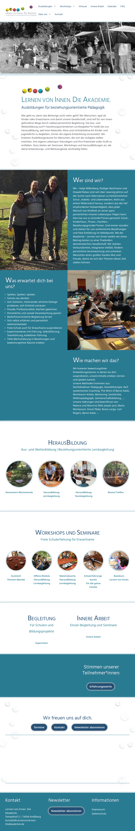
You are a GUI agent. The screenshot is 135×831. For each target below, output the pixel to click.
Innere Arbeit (97, 6)
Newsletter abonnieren (89, 727)
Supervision (41, 642)
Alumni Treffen (116, 492)
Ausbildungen (48, 7)
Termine (39, 727)
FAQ (122, 6)
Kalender (112, 6)
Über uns (46, 14)
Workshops (69, 7)
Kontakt (59, 14)
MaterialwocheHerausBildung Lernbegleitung (67, 579)
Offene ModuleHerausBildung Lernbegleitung (41, 579)
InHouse (83, 6)
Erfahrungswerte (101, 686)
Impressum (98, 809)
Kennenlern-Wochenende (19, 492)
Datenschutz (99, 813)
